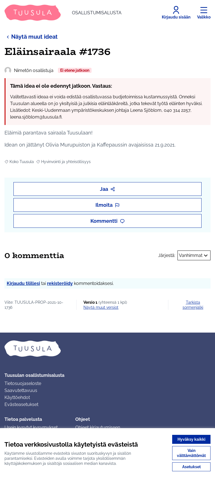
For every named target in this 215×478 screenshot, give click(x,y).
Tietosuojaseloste (22, 383)
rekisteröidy (60, 283)
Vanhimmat (194, 255)
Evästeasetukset (21, 404)
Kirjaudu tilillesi (23, 283)
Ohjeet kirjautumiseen (97, 427)
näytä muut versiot (100, 307)
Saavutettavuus (20, 390)
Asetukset (191, 467)
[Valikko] (204, 13)
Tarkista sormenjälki (193, 305)
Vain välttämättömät (191, 453)
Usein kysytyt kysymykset (31, 427)
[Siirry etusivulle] (62, 12)
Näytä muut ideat (31, 36)
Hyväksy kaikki (191, 439)
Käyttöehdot (17, 397)
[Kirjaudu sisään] (176, 12)
